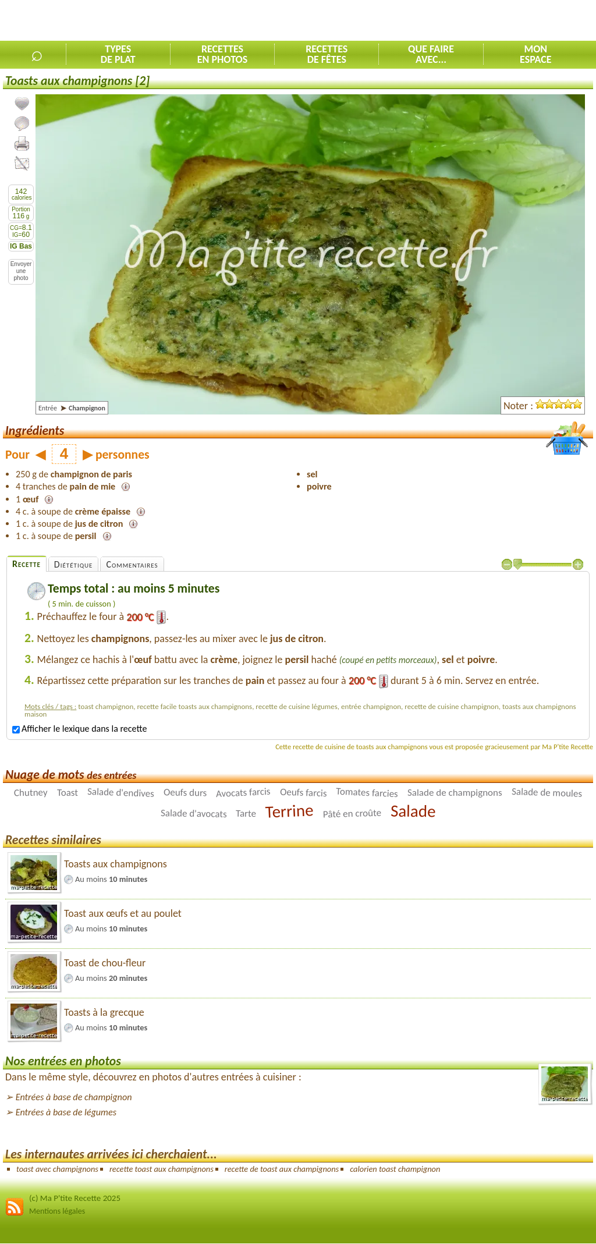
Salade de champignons (454, 792)
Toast (67, 792)
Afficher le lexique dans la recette (79, 728)
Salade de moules (546, 792)
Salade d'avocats (193, 813)
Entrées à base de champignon (74, 1097)
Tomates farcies (367, 792)
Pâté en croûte (351, 813)
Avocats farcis (243, 792)
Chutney (31, 792)
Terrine (289, 811)
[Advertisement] (460, 20)
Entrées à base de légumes (66, 1112)
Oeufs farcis (303, 792)
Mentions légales (57, 1211)
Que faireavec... (431, 54)
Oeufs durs (185, 792)
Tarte (246, 813)
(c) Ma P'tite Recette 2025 (74, 1198)
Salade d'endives (120, 792)
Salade (413, 810)
